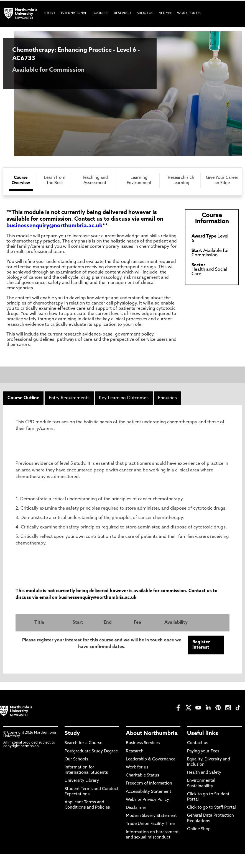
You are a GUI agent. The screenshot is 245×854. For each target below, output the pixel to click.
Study (72, 733)
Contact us (197, 743)
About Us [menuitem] (145, 13)
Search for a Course (83, 743)
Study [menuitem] (49, 13)
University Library (82, 781)
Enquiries (167, 398)
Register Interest (201, 645)
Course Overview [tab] (21, 180)
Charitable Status (142, 775)
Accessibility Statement (148, 792)
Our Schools (76, 759)
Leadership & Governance (150, 759)
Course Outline (23, 398)
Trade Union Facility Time (150, 824)
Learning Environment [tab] (139, 180)
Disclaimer (136, 808)
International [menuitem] (74, 13)
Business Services (143, 743)
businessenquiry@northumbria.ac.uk (54, 226)
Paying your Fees (203, 751)
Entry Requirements (69, 398)
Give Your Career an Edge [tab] (222, 180)
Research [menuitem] (122, 13)
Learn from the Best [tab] (54, 180)
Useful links (202, 733)
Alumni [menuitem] (165, 13)
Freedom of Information (149, 783)
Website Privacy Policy (147, 800)
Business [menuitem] (100, 13)
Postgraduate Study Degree (91, 751)
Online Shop (199, 829)
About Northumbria (152, 733)
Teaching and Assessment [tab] (95, 180)
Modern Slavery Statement (151, 816)
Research (135, 751)
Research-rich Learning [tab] (181, 180)
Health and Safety (204, 773)
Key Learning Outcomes (124, 398)
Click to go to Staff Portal (211, 808)
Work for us (137, 767)
